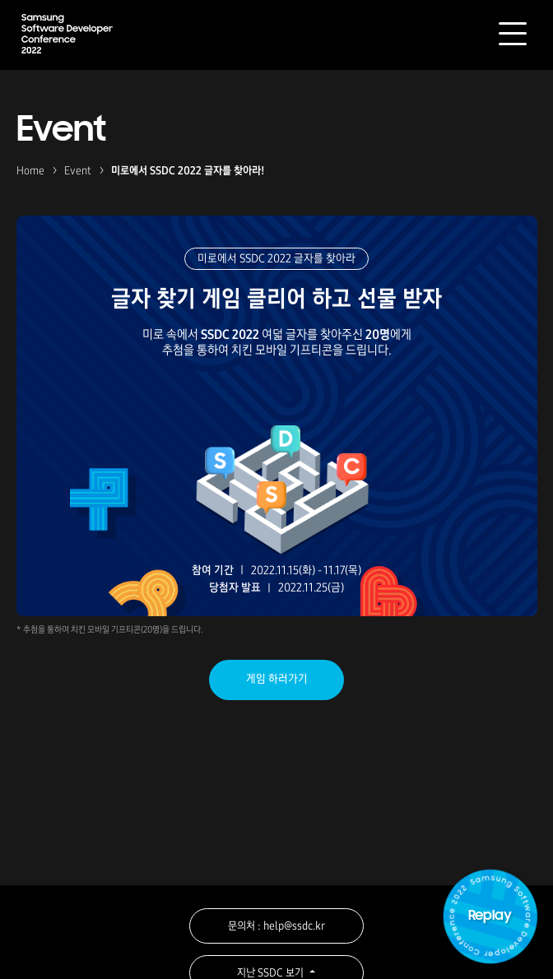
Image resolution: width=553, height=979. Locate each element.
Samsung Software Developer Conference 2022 (67, 33)
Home (30, 171)
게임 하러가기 (277, 678)
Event (77, 171)
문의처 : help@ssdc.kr (276, 926)
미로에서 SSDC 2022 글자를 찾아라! (188, 171)
